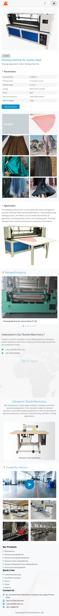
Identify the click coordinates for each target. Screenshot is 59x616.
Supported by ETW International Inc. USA (29, 612)
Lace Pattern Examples (13, 578)
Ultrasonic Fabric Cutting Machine (16, 561)
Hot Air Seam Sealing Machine (15, 567)
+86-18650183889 (12, 353)
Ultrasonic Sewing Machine (30, 458)
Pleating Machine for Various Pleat (20, 321)
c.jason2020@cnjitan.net (15, 349)
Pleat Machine (10, 551)
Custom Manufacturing (13, 574)
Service (7, 581)
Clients (7, 584)
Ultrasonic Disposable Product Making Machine (21, 564)
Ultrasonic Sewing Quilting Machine (17, 558)
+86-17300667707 (12, 607)
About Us (8, 587)
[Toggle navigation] (54, 3)
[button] (23, 326)
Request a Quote (10, 107)
